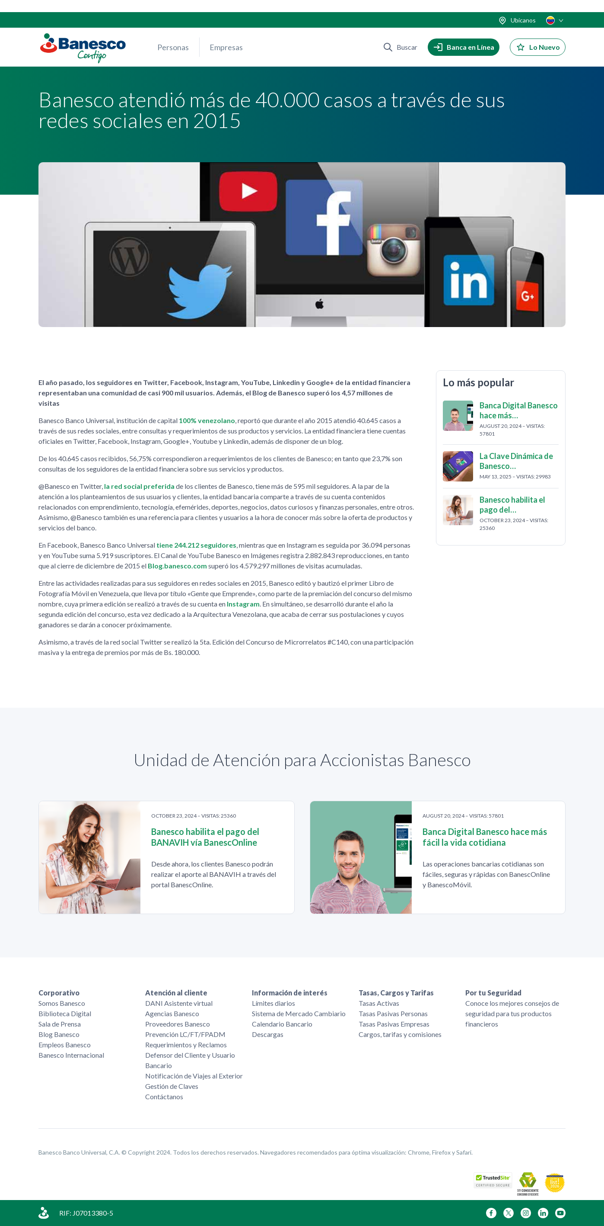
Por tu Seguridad (493, 993)
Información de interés (289, 993)
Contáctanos (164, 1096)
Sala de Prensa (59, 1024)
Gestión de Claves (171, 1086)
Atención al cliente (176, 993)
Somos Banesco (61, 1003)
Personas (173, 35)
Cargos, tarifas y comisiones (400, 1034)
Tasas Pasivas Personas (393, 1013)
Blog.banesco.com (177, 567)
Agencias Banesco (172, 1013)
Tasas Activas (379, 1003)
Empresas (226, 35)
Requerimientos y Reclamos (186, 1044)
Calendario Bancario (282, 1024)
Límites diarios (273, 1003)
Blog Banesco (58, 1034)
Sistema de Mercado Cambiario (299, 1013)
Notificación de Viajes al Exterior (194, 1076)
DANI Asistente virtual (179, 1003)
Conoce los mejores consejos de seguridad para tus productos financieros (512, 1013)
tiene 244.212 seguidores (196, 546)
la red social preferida (139, 487)
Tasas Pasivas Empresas (394, 1024)
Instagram (243, 605)
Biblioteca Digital (64, 1013)
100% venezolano (207, 421)
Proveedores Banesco (177, 1024)
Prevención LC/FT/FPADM (185, 1034)
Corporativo (58, 993)
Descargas (267, 1034)
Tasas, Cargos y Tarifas (396, 993)
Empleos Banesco (64, 1044)
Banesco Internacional (71, 1055)
